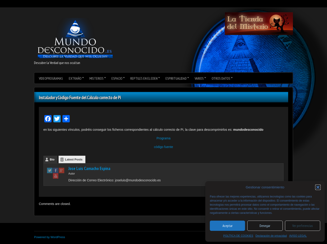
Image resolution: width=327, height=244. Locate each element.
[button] (318, 187)
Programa (163, 138)
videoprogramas (51, 78)
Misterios (96, 78)
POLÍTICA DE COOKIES (238, 235)
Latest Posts (73, 159)
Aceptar (228, 226)
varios (199, 78)
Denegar (265, 226)
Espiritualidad (176, 78)
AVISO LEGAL (298, 235)
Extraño (75, 78)
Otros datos (221, 78)
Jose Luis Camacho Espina (89, 168)
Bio (52, 159)
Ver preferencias (302, 226)
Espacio (116, 78)
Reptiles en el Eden (144, 78)
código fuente (163, 147)
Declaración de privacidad (271, 235)
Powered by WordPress (49, 237)
